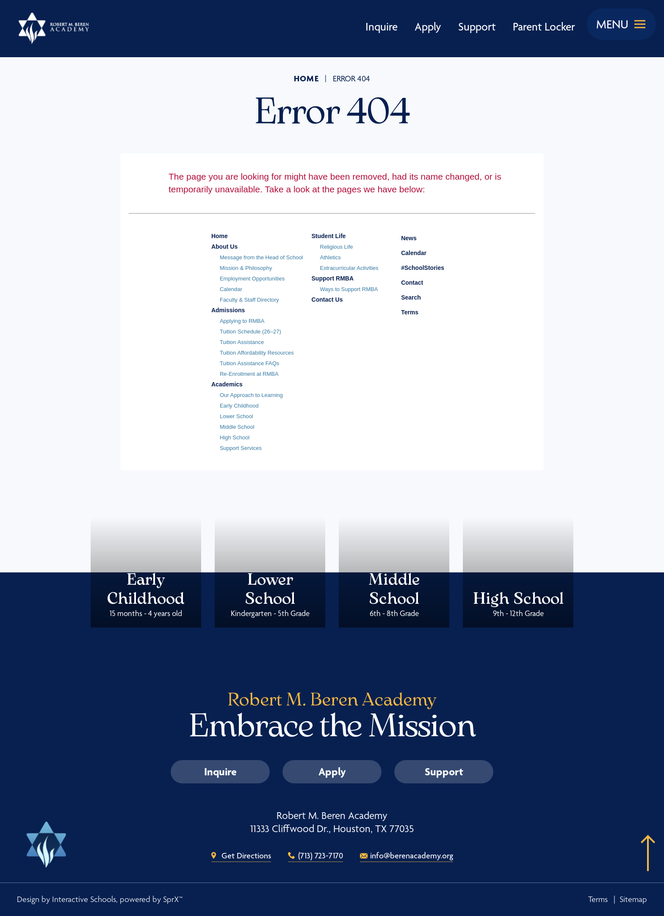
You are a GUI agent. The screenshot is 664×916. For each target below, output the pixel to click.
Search (404, 296)
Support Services (241, 448)
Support (477, 26)
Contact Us (327, 299)
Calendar (231, 289)
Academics (227, 384)
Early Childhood (239, 405)
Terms (404, 311)
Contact (405, 282)
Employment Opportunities (252, 278)
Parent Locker (544, 26)
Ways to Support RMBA (349, 289)
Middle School (237, 427)
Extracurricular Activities (349, 268)
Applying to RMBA (242, 321)
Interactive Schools (84, 899)
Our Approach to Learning (251, 395)
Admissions (228, 310)
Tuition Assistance (242, 342)
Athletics (330, 257)
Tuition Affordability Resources (257, 353)
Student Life (329, 236)
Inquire (381, 26)
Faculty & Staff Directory (249, 300)
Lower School (236, 416)
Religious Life (336, 247)
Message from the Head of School (261, 257)
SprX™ (173, 899)
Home (306, 78)
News (402, 236)
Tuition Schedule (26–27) (250, 331)
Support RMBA (333, 278)
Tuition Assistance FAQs (249, 363)
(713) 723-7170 (320, 855)
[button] (645, 866)
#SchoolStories (416, 267)
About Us (224, 246)
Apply (428, 26)
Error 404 (351, 79)
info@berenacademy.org (411, 855)
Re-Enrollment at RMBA (249, 374)
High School (234, 437)
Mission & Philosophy (246, 268)
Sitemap (633, 899)
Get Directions (246, 855)
